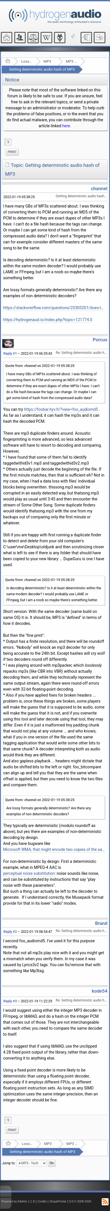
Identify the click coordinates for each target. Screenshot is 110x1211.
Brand (101, 923)
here (66, 126)
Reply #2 (10, 932)
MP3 (47, 61)
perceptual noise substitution (29, 873)
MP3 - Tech (71, 61)
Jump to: (8, 1163)
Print (12, 152)
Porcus (100, 339)
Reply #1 (10, 354)
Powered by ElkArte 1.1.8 (18, 1201)
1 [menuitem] (8, 142)
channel (99, 188)
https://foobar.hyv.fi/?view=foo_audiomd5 (61, 409)
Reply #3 (10, 1001)
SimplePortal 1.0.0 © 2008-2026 (70, 1201)
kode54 (99, 991)
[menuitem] (12, 152)
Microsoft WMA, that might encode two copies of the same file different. (54, 849)
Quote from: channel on (40, 366)
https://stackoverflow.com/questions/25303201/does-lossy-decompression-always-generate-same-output (54, 307)
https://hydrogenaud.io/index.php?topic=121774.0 (47, 319)
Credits (42, 1201)
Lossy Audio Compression (26, 61)
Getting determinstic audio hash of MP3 (42, 69)
